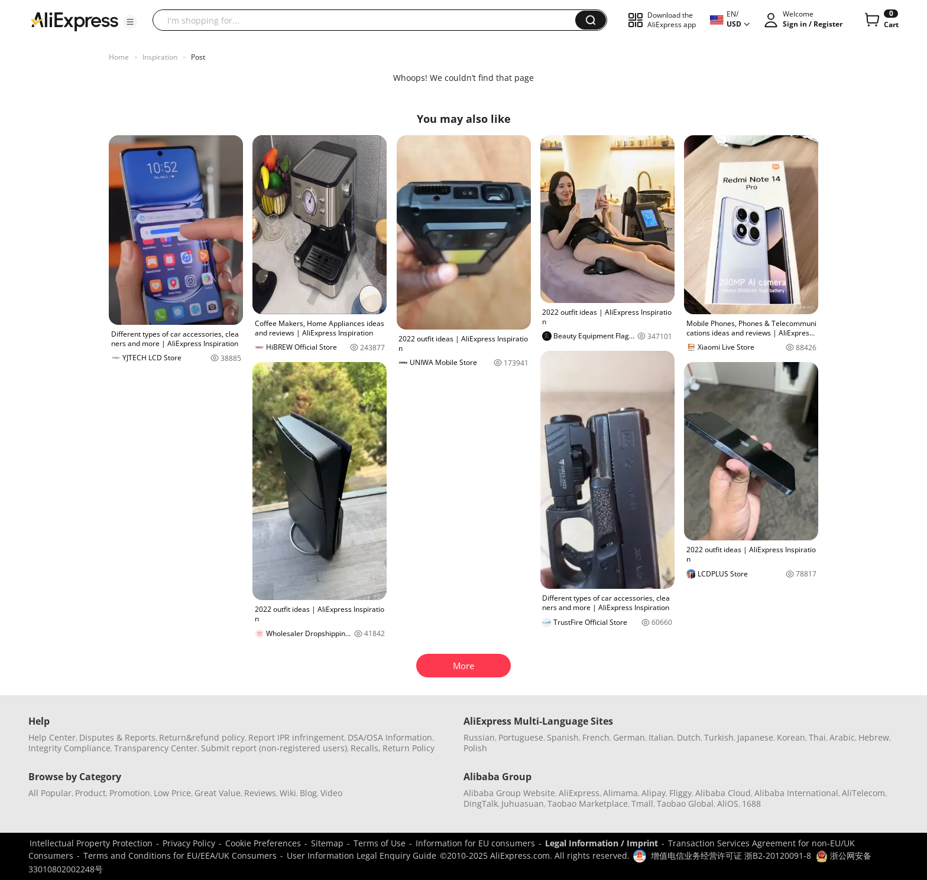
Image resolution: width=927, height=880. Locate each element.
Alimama (620, 792)
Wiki (288, 792)
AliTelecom (863, 792)
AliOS (727, 803)
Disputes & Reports (117, 737)
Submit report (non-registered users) (274, 748)
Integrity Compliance (69, 748)
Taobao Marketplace (587, 803)
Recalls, (366, 748)
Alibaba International (796, 792)
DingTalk (481, 803)
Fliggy (680, 792)
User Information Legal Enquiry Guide (361, 855)
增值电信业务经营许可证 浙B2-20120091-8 (731, 855)
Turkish (719, 737)
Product (90, 792)
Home (119, 57)
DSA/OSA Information (390, 737)
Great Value (218, 792)
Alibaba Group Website (509, 792)
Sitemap (327, 843)
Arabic (842, 737)
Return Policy (409, 748)
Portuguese (520, 737)
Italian (661, 737)
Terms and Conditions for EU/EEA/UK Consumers (180, 855)
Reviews (260, 792)
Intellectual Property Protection (91, 843)
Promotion (129, 792)
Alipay (653, 792)
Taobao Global (685, 803)
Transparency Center (155, 748)
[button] (130, 22)
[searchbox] (368, 20)
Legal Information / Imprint (601, 843)
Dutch (689, 737)
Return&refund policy (202, 737)
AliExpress (579, 792)
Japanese (755, 737)
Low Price (172, 792)
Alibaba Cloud (723, 792)
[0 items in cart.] (881, 20)
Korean (791, 737)
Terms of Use (380, 843)
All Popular (50, 792)
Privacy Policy (189, 843)
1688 (751, 803)
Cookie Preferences (263, 843)
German (629, 737)
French (596, 737)
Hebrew (873, 737)
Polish (475, 748)
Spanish (563, 737)
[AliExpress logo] (74, 20)
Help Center (52, 737)
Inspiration (159, 57)
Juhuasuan (522, 803)
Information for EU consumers (475, 843)
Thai (817, 737)
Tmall (642, 803)
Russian (479, 737)
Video (331, 792)
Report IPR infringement (296, 737)
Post (198, 57)
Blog (308, 792)
